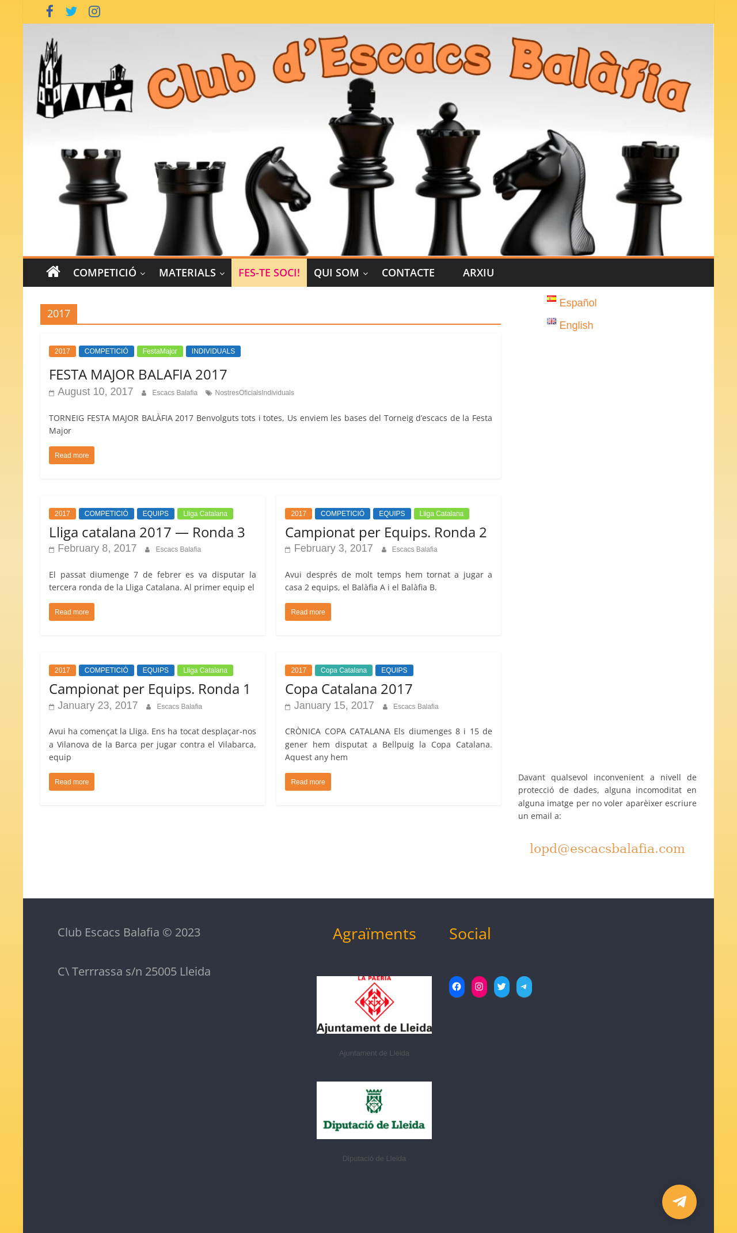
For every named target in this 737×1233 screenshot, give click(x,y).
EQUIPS (156, 514)
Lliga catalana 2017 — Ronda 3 (147, 531)
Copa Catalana (344, 670)
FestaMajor (160, 351)
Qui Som (336, 272)
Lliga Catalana (205, 514)
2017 (62, 351)
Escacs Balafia (175, 393)
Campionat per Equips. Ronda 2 (386, 531)
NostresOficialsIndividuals (254, 393)
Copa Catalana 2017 (349, 688)
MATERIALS (187, 272)
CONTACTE (408, 272)
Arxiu (478, 272)
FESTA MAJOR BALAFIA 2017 (138, 374)
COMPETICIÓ (104, 272)
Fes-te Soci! (269, 272)
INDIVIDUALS (213, 351)
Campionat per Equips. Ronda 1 (150, 688)
